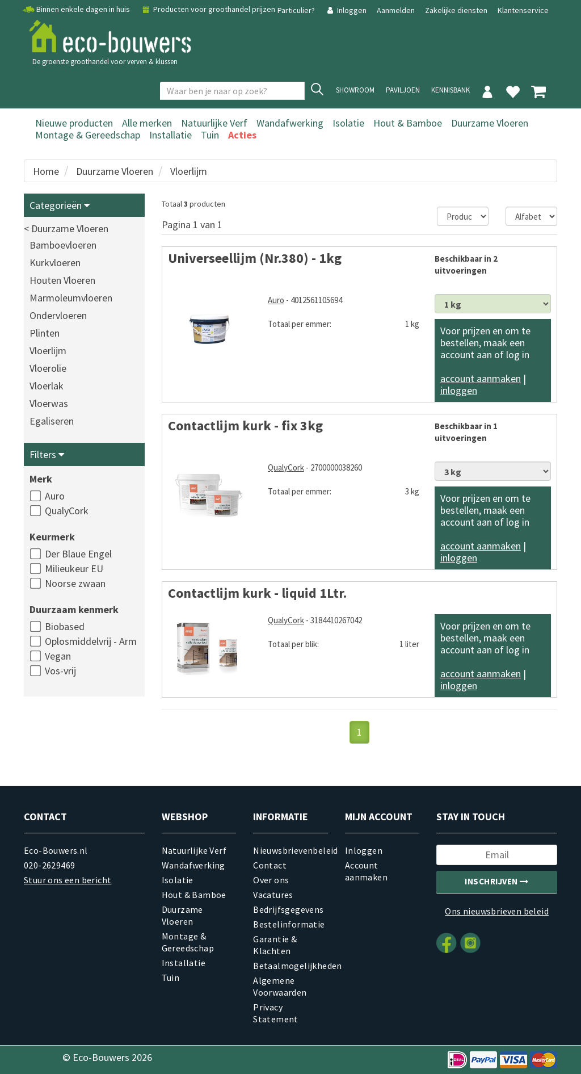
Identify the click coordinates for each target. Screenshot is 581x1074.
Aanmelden (396, 10)
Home (46, 171)
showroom (355, 90)
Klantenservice (523, 10)
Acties (242, 134)
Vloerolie (48, 368)
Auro (55, 496)
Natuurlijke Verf (214, 122)
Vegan (58, 656)
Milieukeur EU (74, 568)
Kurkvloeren (55, 262)
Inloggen (346, 10)
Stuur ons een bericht (67, 880)
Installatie (170, 134)
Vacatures (273, 894)
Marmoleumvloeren (71, 297)
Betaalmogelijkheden (290, 965)
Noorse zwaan (75, 583)
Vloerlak (47, 385)
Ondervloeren (58, 315)
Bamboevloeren (63, 244)
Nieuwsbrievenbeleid (290, 850)
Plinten (45, 332)
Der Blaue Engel (78, 554)
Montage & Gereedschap (87, 134)
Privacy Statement (275, 1013)
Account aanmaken (366, 871)
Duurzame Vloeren (489, 122)
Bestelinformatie (289, 924)
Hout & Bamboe (407, 122)
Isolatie (348, 122)
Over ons (271, 880)
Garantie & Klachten (275, 944)
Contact (270, 865)
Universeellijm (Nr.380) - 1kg (255, 258)
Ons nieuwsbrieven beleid (497, 911)
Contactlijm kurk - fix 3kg (245, 425)
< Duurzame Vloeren (66, 228)
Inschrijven (497, 881)
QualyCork (67, 511)
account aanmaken (480, 378)
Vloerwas (49, 403)
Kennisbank (450, 90)
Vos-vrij (60, 671)
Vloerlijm (188, 171)
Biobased (65, 626)
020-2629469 (49, 865)
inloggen (458, 390)
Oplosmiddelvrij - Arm (91, 641)
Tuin (210, 134)
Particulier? (297, 10)
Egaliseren (52, 420)
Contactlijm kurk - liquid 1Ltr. (257, 593)
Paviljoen (403, 90)
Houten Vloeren (62, 280)
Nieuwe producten (74, 122)
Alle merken (147, 122)
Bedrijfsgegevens (288, 909)
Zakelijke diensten (456, 10)
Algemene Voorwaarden (279, 986)
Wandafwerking (289, 122)
